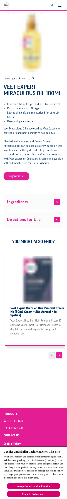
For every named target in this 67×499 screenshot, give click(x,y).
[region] (33, 472)
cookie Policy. (56, 470)
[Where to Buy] (14, 421)
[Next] (59, 355)
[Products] (11, 414)
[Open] (52, 5)
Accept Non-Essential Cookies (33, 486)
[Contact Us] (12, 435)
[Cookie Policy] (12, 444)
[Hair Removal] (14, 428)
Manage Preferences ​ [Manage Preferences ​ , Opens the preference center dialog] (33, 494)
